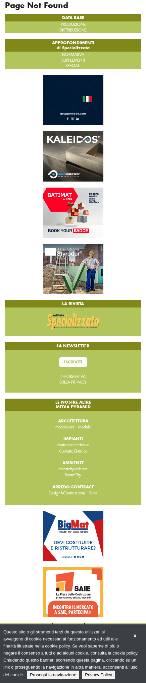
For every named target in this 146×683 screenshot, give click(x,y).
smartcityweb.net (73, 469)
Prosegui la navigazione (53, 674)
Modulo (84, 427)
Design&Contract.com (67, 493)
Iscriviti (73, 362)
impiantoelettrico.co (73, 445)
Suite (93, 493)
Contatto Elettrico (73, 451)
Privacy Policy (98, 674)
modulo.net (64, 427)
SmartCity (73, 475)
